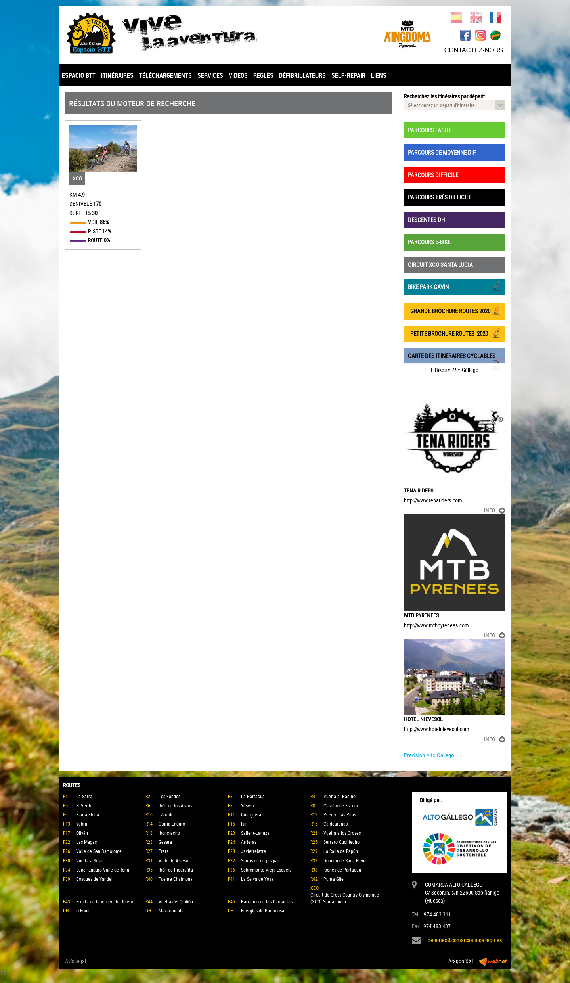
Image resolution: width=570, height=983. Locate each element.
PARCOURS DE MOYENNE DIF (442, 152)
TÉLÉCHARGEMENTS (165, 75)
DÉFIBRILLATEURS (302, 75)
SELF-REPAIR (348, 75)
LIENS (378, 75)
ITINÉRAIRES (117, 75)
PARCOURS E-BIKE (429, 242)
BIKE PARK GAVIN (454, 286)
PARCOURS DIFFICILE (433, 175)
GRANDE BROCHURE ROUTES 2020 (454, 310)
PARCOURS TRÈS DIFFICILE (440, 197)
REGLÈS (263, 75)
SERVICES (210, 75)
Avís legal (75, 961)
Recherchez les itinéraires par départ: (444, 96)
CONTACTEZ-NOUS (473, 50)
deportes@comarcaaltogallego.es (465, 940)
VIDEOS (238, 75)
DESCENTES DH (426, 220)
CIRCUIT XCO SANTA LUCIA (440, 264)
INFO (494, 510)
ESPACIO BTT (79, 75)
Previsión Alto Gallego (429, 755)
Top (4, 973)
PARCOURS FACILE (430, 130)
